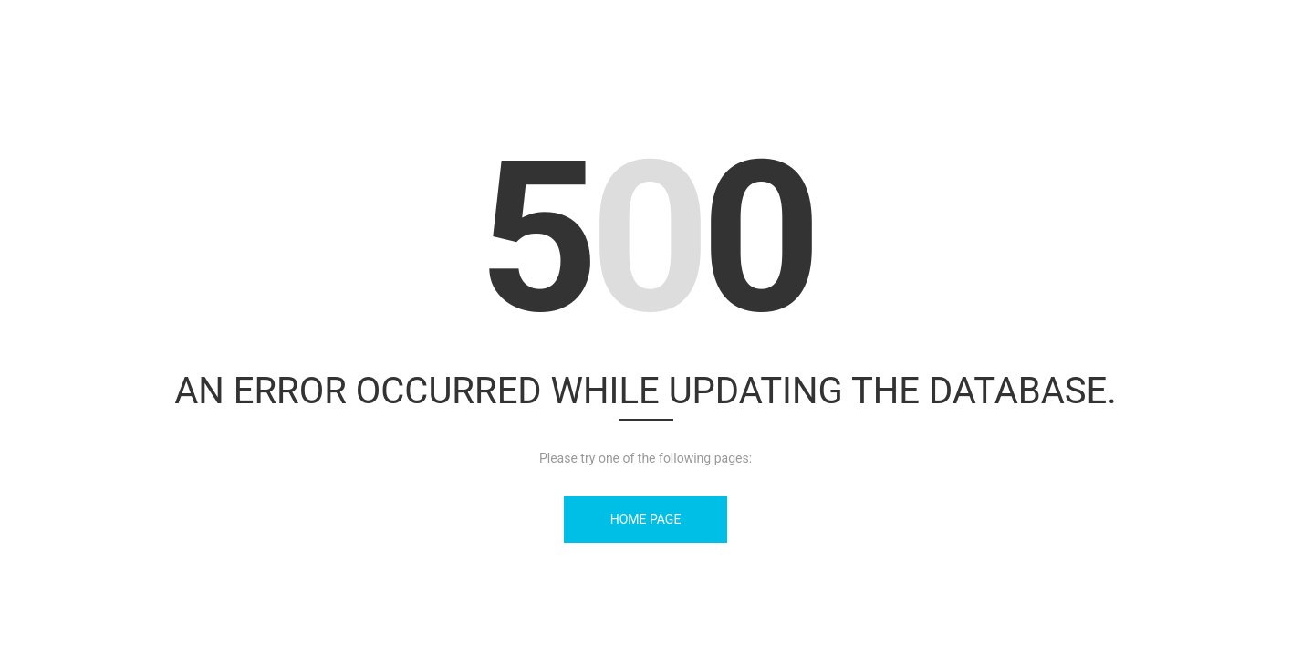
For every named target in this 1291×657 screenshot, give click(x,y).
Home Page (646, 519)
